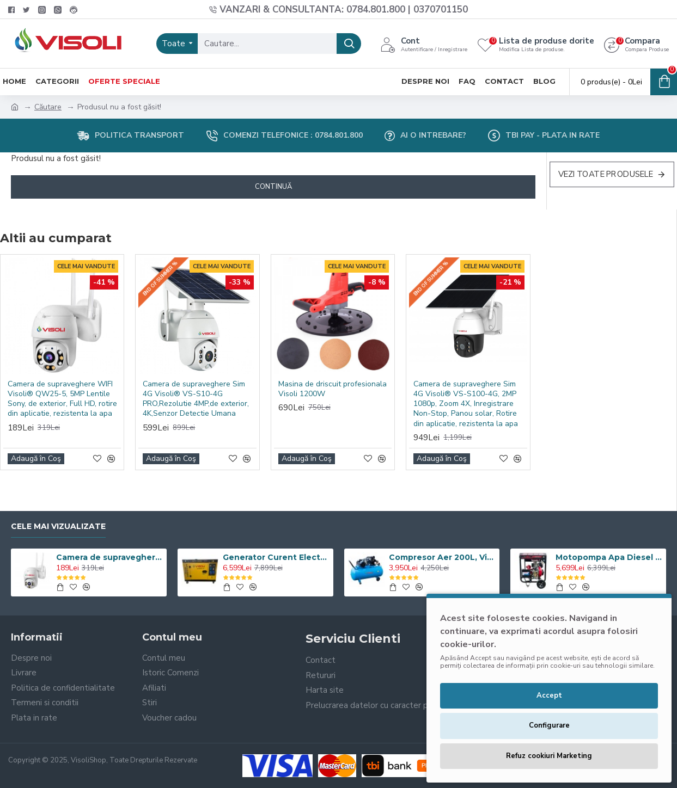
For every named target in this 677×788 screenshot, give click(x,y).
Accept (549, 695)
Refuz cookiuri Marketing (549, 756)
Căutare (48, 107)
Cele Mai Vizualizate (58, 526)
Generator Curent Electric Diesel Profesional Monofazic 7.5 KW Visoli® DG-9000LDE (276, 557)
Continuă (273, 187)
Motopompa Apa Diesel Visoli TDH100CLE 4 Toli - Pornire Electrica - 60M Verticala (609, 557)
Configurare (549, 725)
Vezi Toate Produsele (606, 174)
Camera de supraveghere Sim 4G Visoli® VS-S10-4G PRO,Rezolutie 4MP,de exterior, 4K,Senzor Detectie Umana (196, 399)
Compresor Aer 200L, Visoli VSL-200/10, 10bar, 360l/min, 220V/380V (442, 557)
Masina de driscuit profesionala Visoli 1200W (332, 389)
